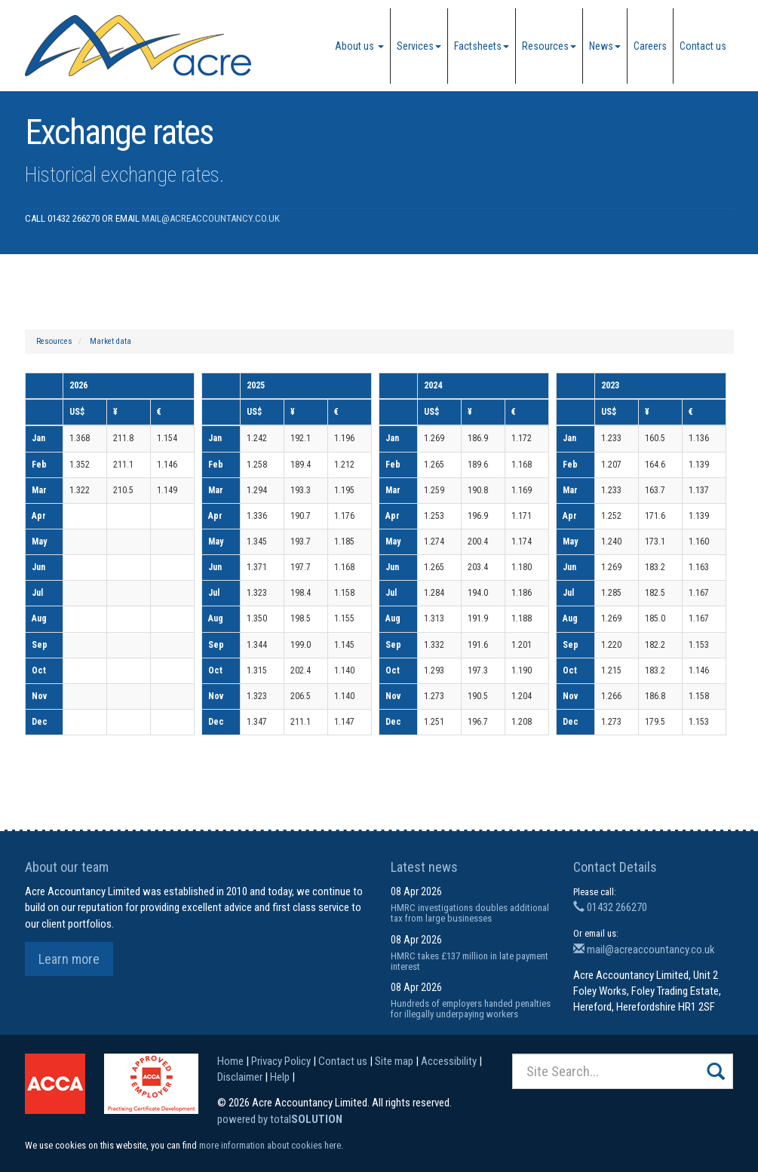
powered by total (279, 1119)
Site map (394, 1061)
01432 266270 (610, 907)
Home (230, 1061)
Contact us (703, 46)
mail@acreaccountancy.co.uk (211, 218)
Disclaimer (239, 1077)
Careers (650, 46)
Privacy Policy (281, 1061)
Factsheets (481, 46)
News (605, 46)
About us (359, 46)
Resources (549, 46)
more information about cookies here (270, 1145)
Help (280, 1077)
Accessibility (449, 1061)
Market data (110, 341)
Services (419, 46)
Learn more (69, 959)
